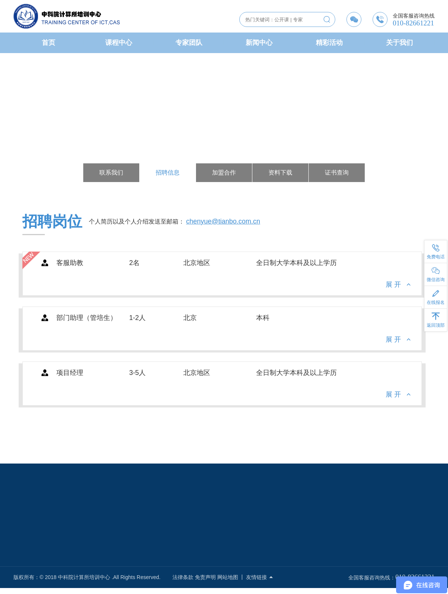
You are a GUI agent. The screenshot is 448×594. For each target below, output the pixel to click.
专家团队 (188, 42)
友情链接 (260, 577)
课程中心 (118, 42)
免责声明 (205, 577)
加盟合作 (224, 172)
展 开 (393, 286)
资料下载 (280, 172)
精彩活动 (329, 42)
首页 (48, 42)
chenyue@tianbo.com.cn (223, 223)
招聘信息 (168, 172)
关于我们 (399, 42)
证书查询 (337, 172)
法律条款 (182, 577)
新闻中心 (259, 42)
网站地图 (227, 577)
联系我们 (111, 172)
